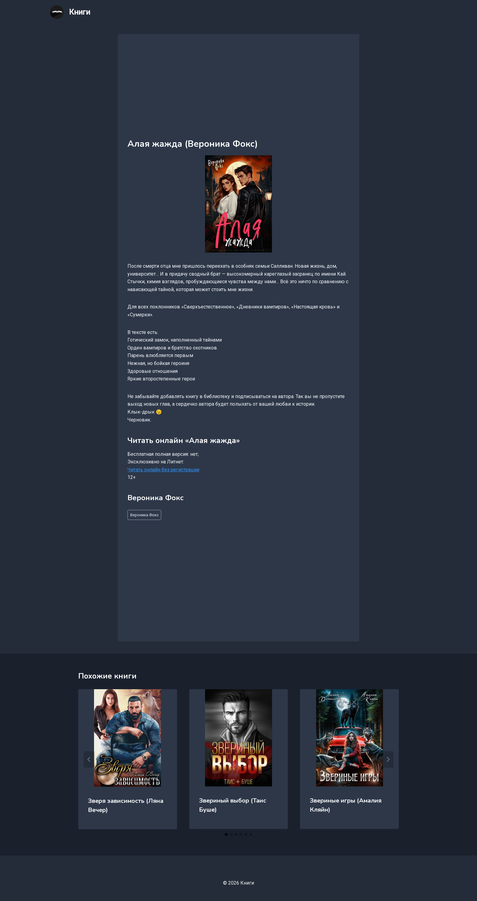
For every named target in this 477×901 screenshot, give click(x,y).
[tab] (226, 834)
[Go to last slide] (89, 759)
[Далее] (387, 759)
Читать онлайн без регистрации (163, 470)
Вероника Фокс (144, 515)
